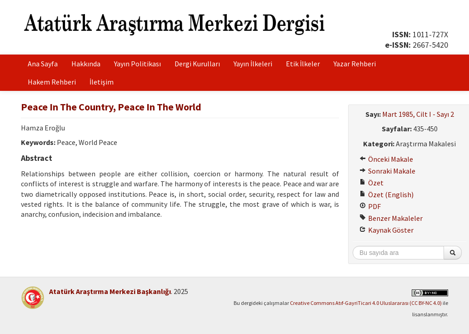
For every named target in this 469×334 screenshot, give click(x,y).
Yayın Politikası (137, 63)
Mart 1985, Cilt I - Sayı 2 (418, 114)
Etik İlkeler (303, 63)
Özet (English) (386, 194)
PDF (370, 206)
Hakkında (85, 63)
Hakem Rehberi (52, 81)
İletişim (102, 81)
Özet (371, 182)
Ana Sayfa (43, 63)
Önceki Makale (386, 159)
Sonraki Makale (387, 170)
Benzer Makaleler (391, 218)
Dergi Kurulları (197, 63)
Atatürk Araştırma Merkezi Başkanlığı (110, 291)
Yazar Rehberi (355, 63)
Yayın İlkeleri (253, 63)
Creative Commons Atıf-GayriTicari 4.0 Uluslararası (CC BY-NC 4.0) (366, 302)
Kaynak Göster (386, 229)
